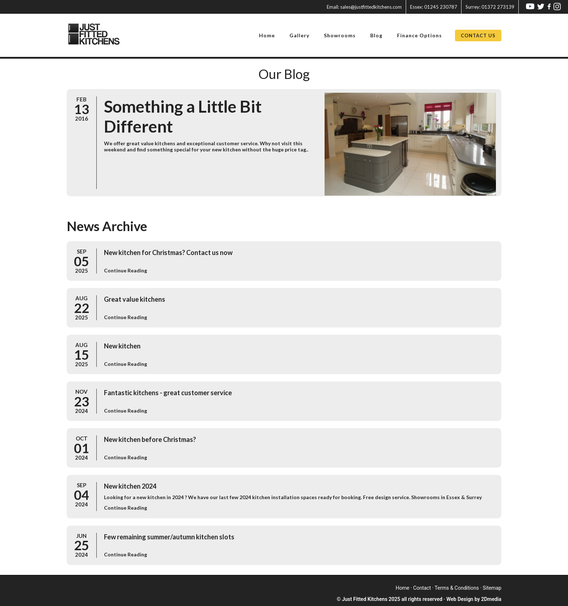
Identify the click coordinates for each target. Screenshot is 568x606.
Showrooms (340, 35)
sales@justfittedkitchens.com (364, 7)
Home (267, 35)
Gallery (299, 35)
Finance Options (419, 35)
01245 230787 (433, 7)
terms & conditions (457, 588)
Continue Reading (125, 270)
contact (422, 588)
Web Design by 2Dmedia (473, 599)
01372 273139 (489, 7)
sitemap (492, 588)
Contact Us (478, 35)
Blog (376, 35)
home (402, 588)
